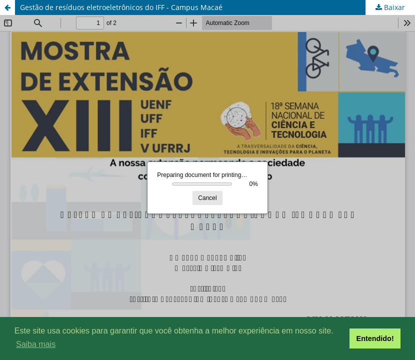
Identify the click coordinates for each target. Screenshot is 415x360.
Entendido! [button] (375, 338)
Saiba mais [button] (36, 344)
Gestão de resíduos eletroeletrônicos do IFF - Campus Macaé (121, 7)
